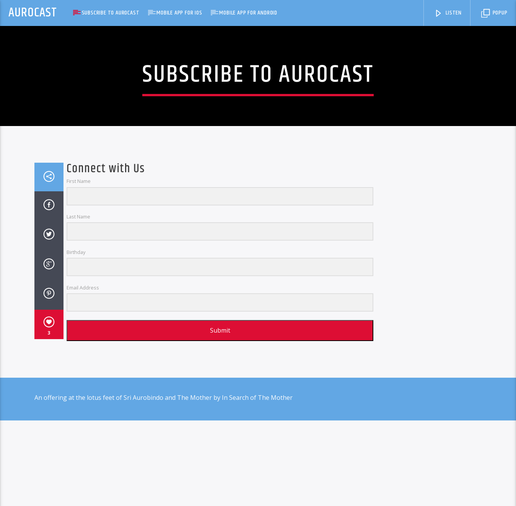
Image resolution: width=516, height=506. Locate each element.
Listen (448, 13)
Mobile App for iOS (179, 13)
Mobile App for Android (248, 13)
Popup (494, 13)
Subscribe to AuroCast (111, 13)
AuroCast (32, 13)
